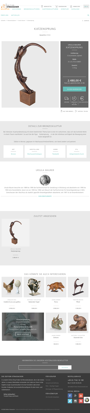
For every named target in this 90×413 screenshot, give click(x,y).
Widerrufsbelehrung (40, 409)
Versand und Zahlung (52, 383)
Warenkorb (61, 6)
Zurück (85, 21)
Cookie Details (31, 409)
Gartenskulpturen (50, 9)
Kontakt (48, 380)
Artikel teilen (81, 111)
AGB (47, 409)
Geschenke (16, 9)
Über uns (4, 15)
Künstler (65, 9)
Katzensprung (30, 20)
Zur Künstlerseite (45, 196)
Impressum (52, 409)
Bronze (13, 154)
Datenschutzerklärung (21, 409)
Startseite (3, 20)
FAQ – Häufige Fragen (52, 386)
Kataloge (75, 9)
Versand (66, 99)
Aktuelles (15, 15)
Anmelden (75, 6)
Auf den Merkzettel (67, 111)
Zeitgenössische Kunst (77, 154)
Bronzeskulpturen (32, 9)
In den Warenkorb (74, 89)
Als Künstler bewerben (52, 397)
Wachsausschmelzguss (34, 154)
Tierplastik (55, 154)
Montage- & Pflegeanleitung (54, 389)
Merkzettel (46, 6)
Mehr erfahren (23, 334)
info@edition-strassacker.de (78, 386)
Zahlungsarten (83, 99)
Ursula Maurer (21, 20)
